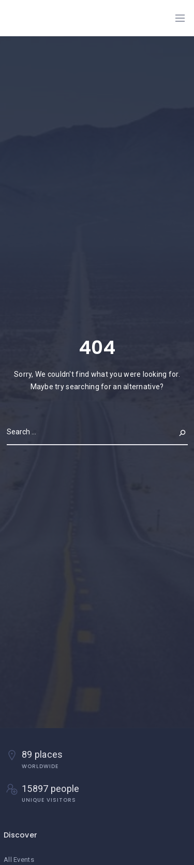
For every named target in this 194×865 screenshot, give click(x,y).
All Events (19, 859)
